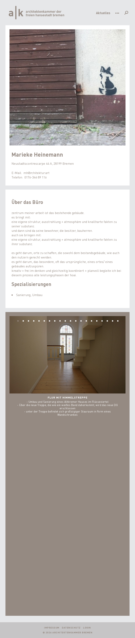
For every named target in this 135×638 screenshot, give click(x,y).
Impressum (51, 627)
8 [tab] (54, 321)
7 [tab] (49, 321)
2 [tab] (23, 321)
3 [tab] (28, 321)
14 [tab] (86, 321)
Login (87, 627)
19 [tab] (112, 321)
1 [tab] (18, 321)
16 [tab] (96, 321)
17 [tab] (102, 321)
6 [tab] (44, 321)
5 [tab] (39, 321)
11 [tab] (70, 321)
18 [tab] (107, 321)
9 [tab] (60, 321)
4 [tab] (33, 321)
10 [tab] (65, 321)
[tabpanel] (67, 366)
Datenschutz (71, 627)
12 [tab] (75, 321)
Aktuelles (103, 13)
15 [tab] (91, 321)
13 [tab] (81, 321)
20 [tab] (117, 321)
